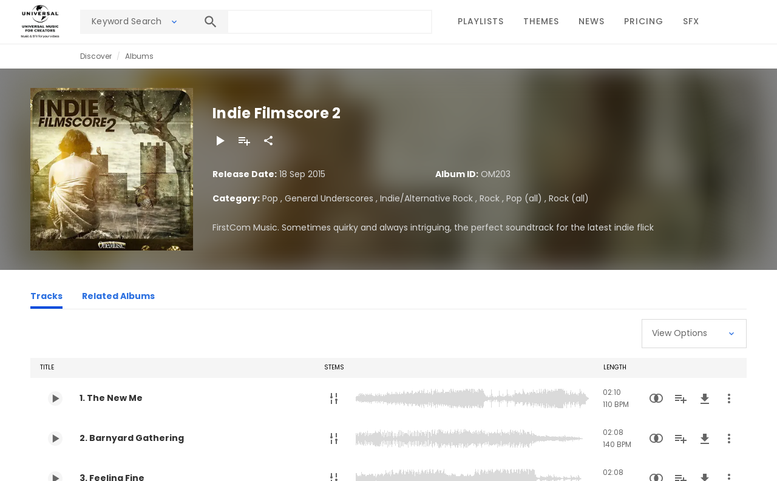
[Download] (704, 398)
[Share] (268, 140)
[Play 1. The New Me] (55, 398)
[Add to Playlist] (244, 140)
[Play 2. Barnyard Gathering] (55, 438)
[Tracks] (46, 297)
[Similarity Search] (656, 398)
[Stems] (334, 398)
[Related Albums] (118, 297)
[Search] (210, 22)
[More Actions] (729, 398)
